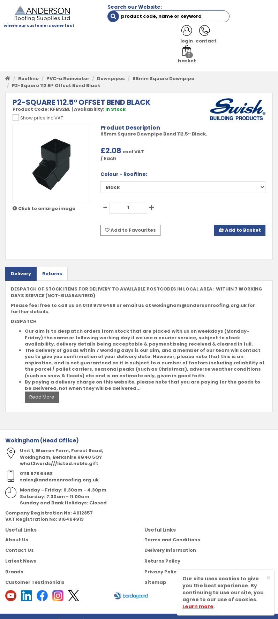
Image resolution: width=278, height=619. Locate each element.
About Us (16, 531)
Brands (14, 563)
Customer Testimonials (35, 573)
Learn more (197, 606)
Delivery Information (170, 542)
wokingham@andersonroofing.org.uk (199, 296)
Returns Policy (162, 552)
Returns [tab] (52, 265)
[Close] (268, 577)
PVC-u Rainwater (67, 71)
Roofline (28, 71)
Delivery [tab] (21, 265)
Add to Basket (240, 222)
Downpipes (111, 71)
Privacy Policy (161, 563)
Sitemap (155, 573)
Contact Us (19, 542)
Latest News (20, 552)
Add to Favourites (130, 222)
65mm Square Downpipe (163, 71)
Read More (41, 388)
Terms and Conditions (172, 531)
